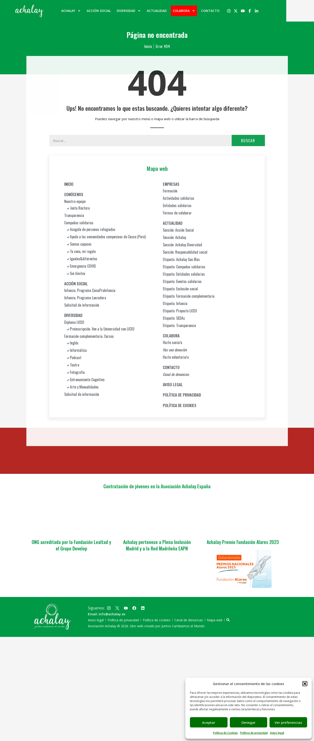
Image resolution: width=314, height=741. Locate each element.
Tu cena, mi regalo (83, 251)
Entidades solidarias (177, 205)
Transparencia (74, 215)
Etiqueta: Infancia (175, 303)
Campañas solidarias (78, 222)
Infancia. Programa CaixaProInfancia (89, 290)
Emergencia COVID (83, 266)
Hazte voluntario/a (176, 357)
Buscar (248, 140)
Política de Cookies (225, 733)
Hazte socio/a (172, 342)
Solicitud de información (81, 305)
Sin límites (77, 273)
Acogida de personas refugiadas (92, 229)
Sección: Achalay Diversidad (182, 244)
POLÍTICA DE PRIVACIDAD (182, 395)
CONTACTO (224, 10)
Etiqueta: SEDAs (174, 318)
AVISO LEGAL (173, 384)
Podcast (75, 357)
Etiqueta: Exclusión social (180, 288)
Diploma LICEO (74, 322)
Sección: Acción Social (178, 230)
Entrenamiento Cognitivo (87, 379)
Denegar (249, 722)
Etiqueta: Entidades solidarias (184, 274)
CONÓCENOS (73, 194)
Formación (170, 191)
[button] (305, 683)
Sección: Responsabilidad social (185, 252)
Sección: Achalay (174, 237)
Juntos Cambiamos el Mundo (183, 626)
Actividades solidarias (178, 198)
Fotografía (77, 372)
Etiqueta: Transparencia (179, 325)
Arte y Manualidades (84, 386)
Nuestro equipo (75, 201)
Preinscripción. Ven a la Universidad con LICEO (102, 328)
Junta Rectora (80, 208)
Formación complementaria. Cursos (89, 336)
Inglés (74, 342)
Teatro (74, 364)
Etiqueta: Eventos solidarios (182, 281)
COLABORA (198, 11)
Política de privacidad (254, 733)
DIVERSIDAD (143, 11)
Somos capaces (81, 244)
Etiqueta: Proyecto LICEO (180, 310)
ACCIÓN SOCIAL (113, 10)
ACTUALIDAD (171, 10)
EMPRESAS (171, 184)
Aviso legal (277, 733)
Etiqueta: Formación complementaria (188, 296)
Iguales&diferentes (83, 258)
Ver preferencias (288, 722)
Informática (78, 350)
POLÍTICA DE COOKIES (179, 405)
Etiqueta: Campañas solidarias (184, 266)
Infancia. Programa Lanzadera (85, 297)
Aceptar (208, 722)
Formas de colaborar (177, 213)
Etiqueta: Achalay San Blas (181, 259)
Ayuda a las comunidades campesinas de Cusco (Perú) (108, 236)
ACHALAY (85, 11)
